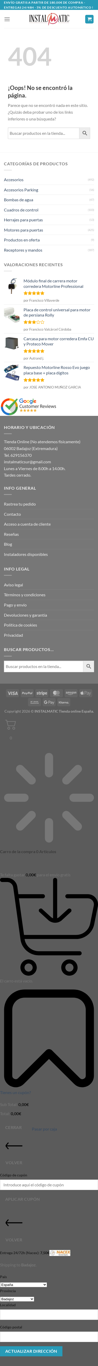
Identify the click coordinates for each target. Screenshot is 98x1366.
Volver (14, 1151)
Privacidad (13, 635)
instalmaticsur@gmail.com (27, 461)
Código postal (11, 1327)
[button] (7, 19)
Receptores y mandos (23, 249)
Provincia (8, 1291)
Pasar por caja (44, 1128)
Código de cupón (13, 1175)
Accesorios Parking (21, 189)
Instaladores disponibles (26, 554)
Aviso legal (13, 584)
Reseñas (11, 534)
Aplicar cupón (22, 1199)
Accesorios (14, 179)
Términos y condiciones (24, 594)
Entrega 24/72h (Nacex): (35, 1253)
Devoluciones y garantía (25, 614)
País (3, 1276)
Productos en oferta (22, 239)
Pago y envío (15, 604)
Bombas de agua (18, 199)
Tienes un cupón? (15, 1092)
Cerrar (13, 1127)
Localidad (8, 1305)
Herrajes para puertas (23, 219)
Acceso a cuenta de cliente (27, 523)
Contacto (12, 514)
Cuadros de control (21, 209)
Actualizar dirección (31, 1351)
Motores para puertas (23, 229)
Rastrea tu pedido (20, 503)
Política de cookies (20, 624)
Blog (8, 544)
